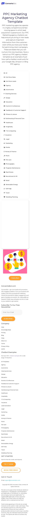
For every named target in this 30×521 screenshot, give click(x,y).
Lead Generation (6, 405)
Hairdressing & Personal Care (14, 118)
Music (6, 155)
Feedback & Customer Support (15, 110)
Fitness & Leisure (10, 114)
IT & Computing (10, 131)
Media (7, 147)
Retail (6, 180)
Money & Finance (10, 151)
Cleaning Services (10, 93)
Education (8, 102)
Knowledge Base (6, 330)
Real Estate (8, 172)
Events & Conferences (12, 106)
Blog (2, 335)
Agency (7, 85)
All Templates (5, 361)
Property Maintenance (12, 168)
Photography (9, 164)
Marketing (8, 143)
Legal (6, 139)
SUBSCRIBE (8, 319)
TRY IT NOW (8, 464)
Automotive (9, 89)
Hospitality (8, 126)
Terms (3, 343)
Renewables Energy (7, 443)
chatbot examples (15, 356)
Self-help (7, 188)
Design (7, 98)
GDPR (3, 349)
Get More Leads (10, 81)
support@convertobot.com (12, 480)
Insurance (7, 135)
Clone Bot (15, 278)
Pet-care (7, 160)
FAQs (2, 338)
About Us (4, 341)
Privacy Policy (5, 346)
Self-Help (4, 446)
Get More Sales (10, 77)
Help (2, 327)
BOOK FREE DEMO (11, 470)
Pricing (3, 332)
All (5, 73)
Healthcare (8, 122)
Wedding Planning (11, 197)
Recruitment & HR (10, 176)
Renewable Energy (11, 184)
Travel (6, 193)
